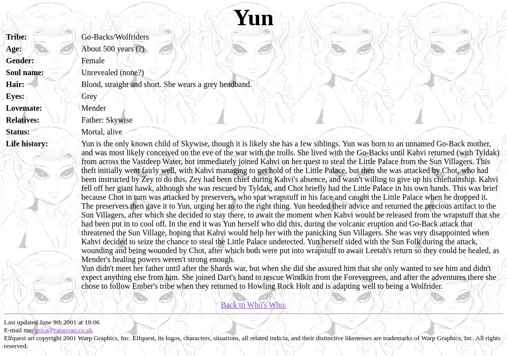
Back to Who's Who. (253, 305)
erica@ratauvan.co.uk (64, 330)
